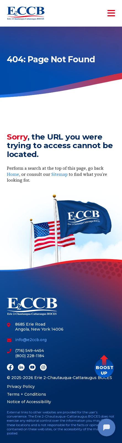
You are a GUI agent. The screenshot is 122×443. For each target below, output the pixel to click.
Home (13, 174)
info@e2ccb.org (31, 339)
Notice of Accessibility (29, 401)
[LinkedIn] (21, 368)
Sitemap (59, 174)
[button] (104, 368)
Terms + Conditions (26, 394)
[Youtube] (32, 368)
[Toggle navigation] (110, 13)
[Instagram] (43, 368)
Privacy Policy (21, 386)
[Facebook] (10, 368)
